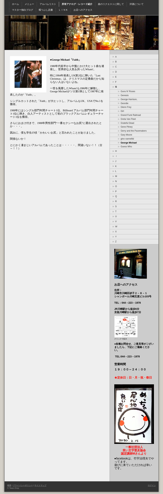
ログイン (152, 485)
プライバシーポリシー (23, 485)
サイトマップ (40, 485)
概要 (9, 485)
